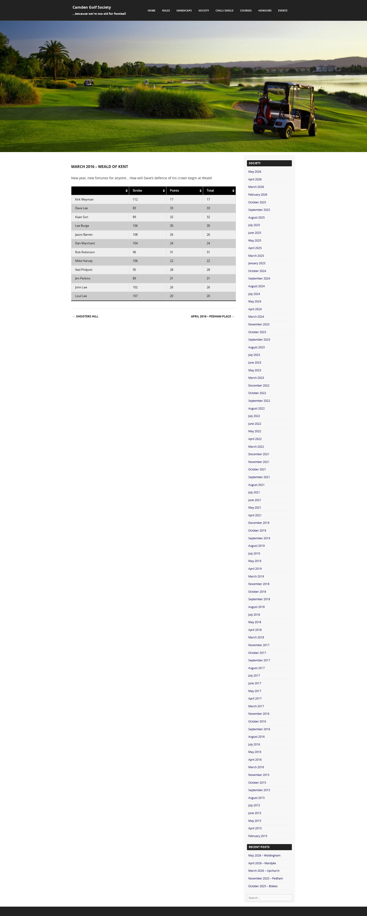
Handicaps (184, 10)
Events (282, 10)
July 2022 (254, 416)
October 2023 (257, 332)
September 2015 (259, 790)
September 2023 (259, 339)
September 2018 (259, 599)
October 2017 (257, 653)
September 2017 (259, 660)
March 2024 (256, 316)
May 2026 (254, 171)
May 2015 (254, 821)
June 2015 (254, 813)
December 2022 (258, 385)
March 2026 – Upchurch (263, 870)
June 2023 (254, 362)
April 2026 (255, 179)
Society (203, 10)
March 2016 (256, 767)
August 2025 (256, 217)
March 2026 (256, 187)
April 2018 (255, 630)
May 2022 (254, 431)
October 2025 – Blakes (263, 886)
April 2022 (255, 439)
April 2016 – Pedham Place (213, 316)
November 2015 (258, 775)
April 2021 (255, 515)
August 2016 (256, 736)
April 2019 (255, 568)
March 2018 (256, 637)
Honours (265, 10)
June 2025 (254, 233)
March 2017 (256, 706)
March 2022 (256, 446)
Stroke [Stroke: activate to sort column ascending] (137, 191)
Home (151, 10)
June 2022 (254, 423)
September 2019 (259, 538)
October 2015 (257, 782)
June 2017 (254, 683)
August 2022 (256, 408)
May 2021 (254, 507)
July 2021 (254, 492)
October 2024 (257, 271)
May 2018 (254, 622)
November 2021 (258, 462)
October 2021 (257, 469)
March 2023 (256, 378)
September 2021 (259, 477)
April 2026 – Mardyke (262, 863)
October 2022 (257, 393)
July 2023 (254, 355)
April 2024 (255, 309)
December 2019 (258, 523)
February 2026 (257, 194)
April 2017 (255, 698)
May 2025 (254, 240)
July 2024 (254, 294)
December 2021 (258, 454)
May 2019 (254, 561)
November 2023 (258, 324)
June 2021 (254, 500)
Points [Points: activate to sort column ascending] (174, 191)
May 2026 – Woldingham (264, 855)
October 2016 (257, 721)
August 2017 (256, 668)
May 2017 (254, 691)
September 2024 (259, 278)
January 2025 (256, 263)
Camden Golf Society (92, 7)
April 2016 (255, 759)
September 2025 (259, 210)
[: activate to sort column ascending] (100, 190)
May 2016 (254, 752)
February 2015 (257, 836)
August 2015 (256, 798)
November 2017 (258, 645)
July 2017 (254, 675)
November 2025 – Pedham (265, 878)
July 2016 (254, 744)
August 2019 (256, 545)
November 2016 (258, 713)
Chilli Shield (224, 10)
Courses (246, 10)
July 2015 (254, 805)
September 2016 (259, 729)
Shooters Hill (85, 316)
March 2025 (256, 255)
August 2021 (256, 485)
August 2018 (256, 607)
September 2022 (259, 400)
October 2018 (257, 591)
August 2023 (256, 347)
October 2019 (257, 530)
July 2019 (254, 553)
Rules (166, 10)
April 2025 (255, 248)
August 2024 (256, 286)
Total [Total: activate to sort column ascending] (210, 191)
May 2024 (254, 301)
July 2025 (254, 225)
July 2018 (254, 614)
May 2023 (254, 370)
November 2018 (258, 584)
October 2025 (257, 202)
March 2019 (256, 576)
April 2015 (255, 828)
